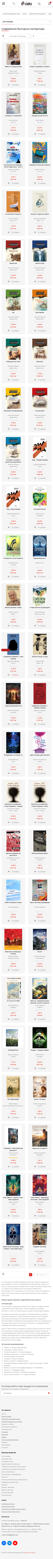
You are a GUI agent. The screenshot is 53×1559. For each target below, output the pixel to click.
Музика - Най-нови (8, 1487)
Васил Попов (40, 1055)
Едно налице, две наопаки (39, 755)
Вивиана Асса (39, 563)
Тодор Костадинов (13, 169)
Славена (39, 1007)
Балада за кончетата (40, 116)
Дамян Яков (13, 270)
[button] (8, 84)
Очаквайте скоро (7, 1461)
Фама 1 (13, 614)
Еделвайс (40, 1155)
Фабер (40, 73)
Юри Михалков (13, 563)
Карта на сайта (30, 1552)
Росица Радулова (13, 907)
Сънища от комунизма (13, 116)
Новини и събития (8, 1424)
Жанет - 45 (13, 220)
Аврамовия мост (40, 558)
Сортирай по (13, 36)
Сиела (40, 466)
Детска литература (8, 1472)
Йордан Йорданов (40, 71)
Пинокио (40, 361)
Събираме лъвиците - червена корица (40, 707)
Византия (13, 263)
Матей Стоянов (13, 612)
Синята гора (39, 263)
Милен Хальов (13, 1202)
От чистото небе (13, 1001)
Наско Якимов (39, 1005)
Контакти (5, 1447)
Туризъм (4, 1477)
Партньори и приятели (9, 1427)
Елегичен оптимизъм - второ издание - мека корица (39, 806)
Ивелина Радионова (39, 1104)
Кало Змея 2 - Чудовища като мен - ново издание (40, 1199)
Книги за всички (40, 614)
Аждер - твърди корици (40, 1050)
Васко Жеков (40, 120)
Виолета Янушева (13, 710)
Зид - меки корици (13, 509)
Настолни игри (6, 1495)
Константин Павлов (13, 809)
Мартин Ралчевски (39, 1153)
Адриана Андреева (13, 661)
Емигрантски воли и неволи (40, 165)
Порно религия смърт (40, 853)
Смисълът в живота (39, 1148)
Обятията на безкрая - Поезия (13, 953)
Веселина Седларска (39, 759)
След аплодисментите (13, 706)
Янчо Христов (13, 120)
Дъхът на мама (39, 1099)
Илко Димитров (13, 1005)
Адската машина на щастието (13, 854)
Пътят (39, 952)
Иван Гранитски (13, 956)
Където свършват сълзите (40, 66)
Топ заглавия (6, 1456)
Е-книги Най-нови (7, 1492)
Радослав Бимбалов (40, 464)
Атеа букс (13, 712)
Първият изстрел (39, 1247)
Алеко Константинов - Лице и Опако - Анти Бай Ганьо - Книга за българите (13, 1249)
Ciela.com (24, 1521)
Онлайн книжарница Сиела (11, 14)
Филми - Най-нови (7, 1490)
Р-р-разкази (39, 411)
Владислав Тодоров (13, 858)
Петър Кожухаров (39, 907)
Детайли (15, 675)
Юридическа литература (10, 1482)
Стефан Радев (40, 661)
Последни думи (13, 1099)
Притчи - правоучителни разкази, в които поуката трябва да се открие (39, 1003)
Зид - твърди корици (40, 460)
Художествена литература (37, 14)
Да (13, 312)
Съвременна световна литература (13, 1469)
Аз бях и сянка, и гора (40, 657)
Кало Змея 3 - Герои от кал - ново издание (13, 1199)
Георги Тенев (40, 514)
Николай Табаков (13, 268)
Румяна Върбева (13, 1055)
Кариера (4, 1442)
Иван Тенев (13, 71)
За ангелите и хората (13, 214)
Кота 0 (13, 663)
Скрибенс (40, 860)
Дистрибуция (6, 1445)
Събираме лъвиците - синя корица (13, 658)
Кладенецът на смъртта (13, 755)
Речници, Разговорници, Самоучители (14, 1480)
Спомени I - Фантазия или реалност (13, 1149)
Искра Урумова (39, 1251)
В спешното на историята (13, 558)
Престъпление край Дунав (39, 902)
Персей (39, 1106)
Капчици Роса (13, 1050)
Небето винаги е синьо (13, 902)
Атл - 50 (13, 122)
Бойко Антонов (40, 169)
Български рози (40, 509)
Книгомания (40, 958)
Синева (13, 565)
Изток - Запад (13, 811)
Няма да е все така (13, 361)
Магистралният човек (13, 607)
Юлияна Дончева (39, 956)
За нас (4, 1414)
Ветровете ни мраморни (13, 411)
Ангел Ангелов (13, 1153)
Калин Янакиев (13, 219)
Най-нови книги (7, 1459)
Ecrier (13, 761)
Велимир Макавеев (40, 219)
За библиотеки (7, 1429)
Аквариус (13, 1007)
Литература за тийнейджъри (11, 1474)
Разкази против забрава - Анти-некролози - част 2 (13, 166)
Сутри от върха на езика (40, 214)
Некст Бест (13, 1155)
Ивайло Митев (13, 1104)
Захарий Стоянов (13, 73)
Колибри (40, 516)
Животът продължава (13, 66)
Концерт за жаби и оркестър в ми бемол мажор (13, 462)
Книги (25, 14)
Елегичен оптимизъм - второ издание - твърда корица (13, 806)
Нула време (40, 312)
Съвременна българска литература (14, 1467)
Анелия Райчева (40, 612)
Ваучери (4, 1485)
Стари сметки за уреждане (40, 607)
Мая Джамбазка (13, 759)
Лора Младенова (40, 858)
